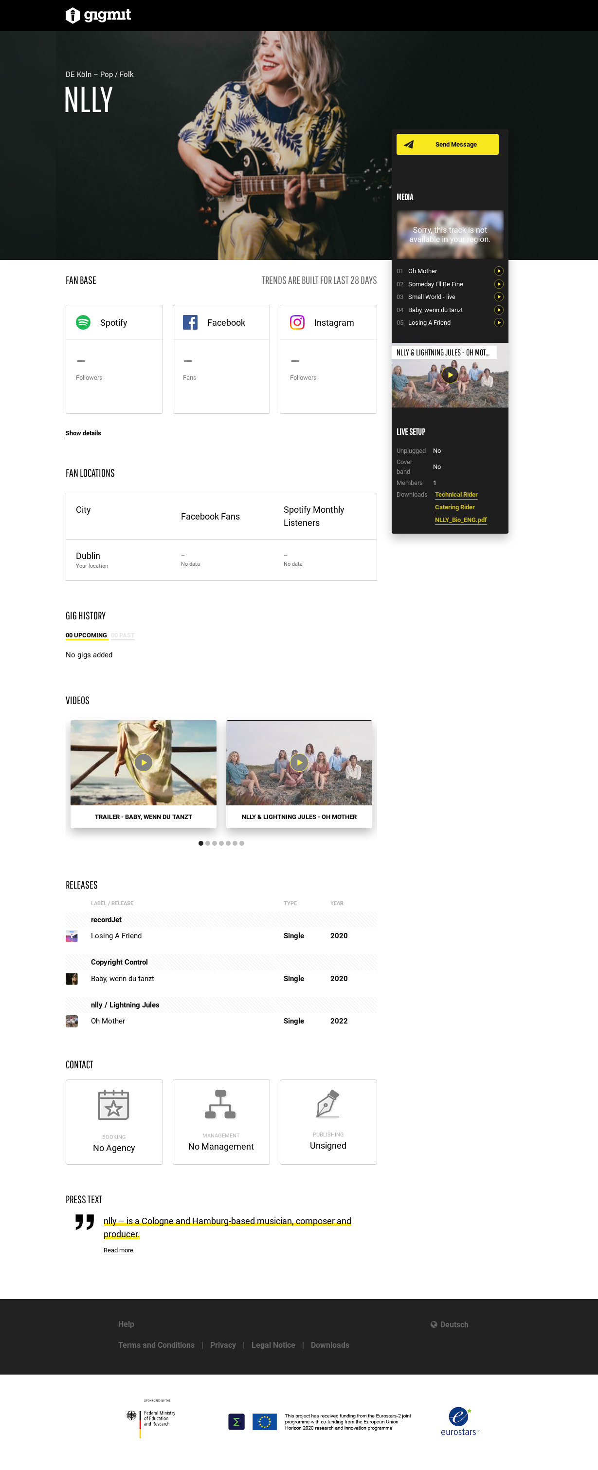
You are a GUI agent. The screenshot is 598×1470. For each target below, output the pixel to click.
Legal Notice (273, 1345)
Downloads (330, 1345)
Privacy (223, 1345)
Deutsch (454, 1324)
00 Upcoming (87, 635)
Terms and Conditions (156, 1345)
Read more (118, 1250)
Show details (83, 433)
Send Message (456, 144)
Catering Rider (455, 507)
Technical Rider (456, 494)
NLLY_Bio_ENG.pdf (461, 519)
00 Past (123, 635)
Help (126, 1324)
